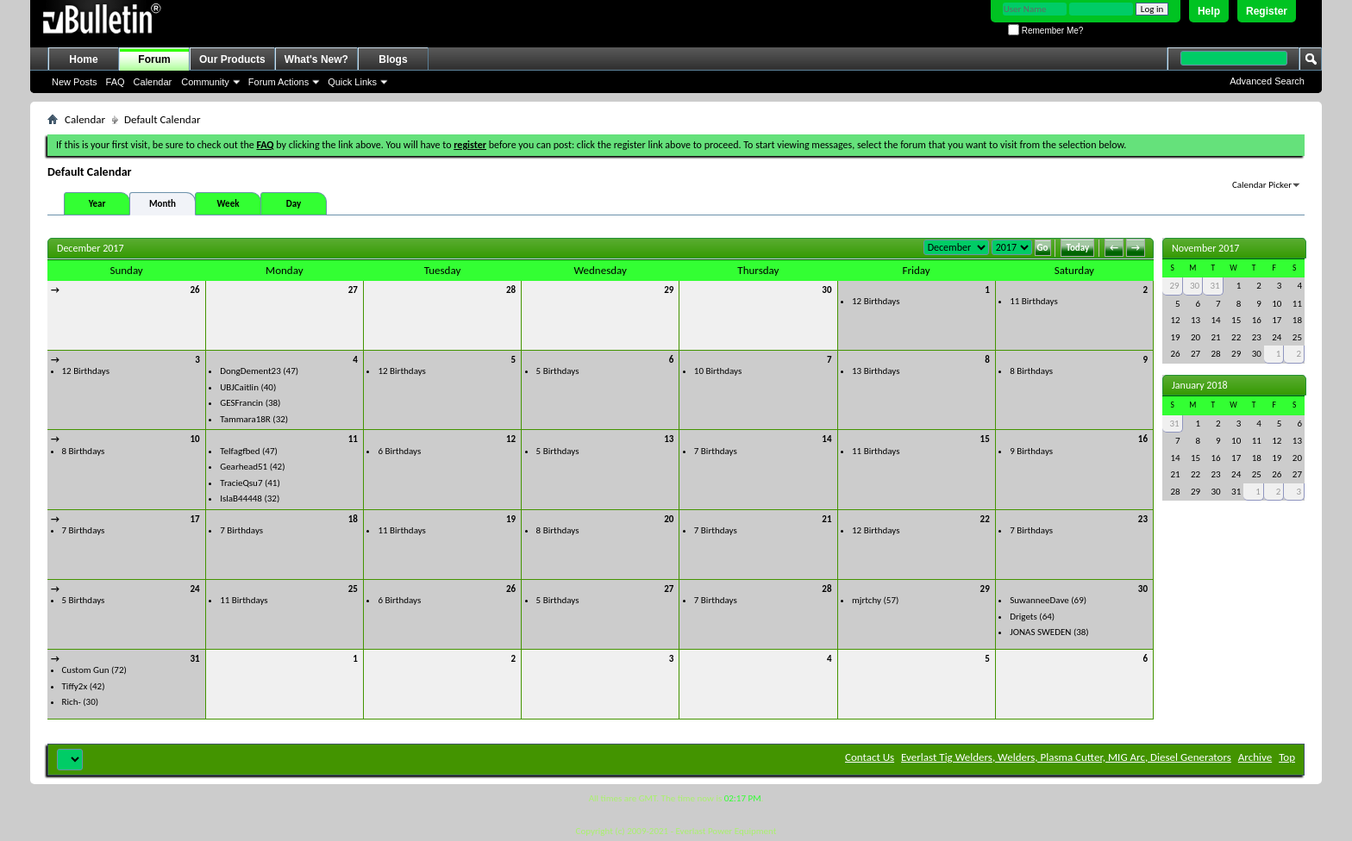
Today (1077, 247)
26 (195, 290)
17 (195, 519)
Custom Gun (86, 670)
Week (228, 203)
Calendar (153, 82)
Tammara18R (245, 419)
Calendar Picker (1262, 184)
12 (511, 439)
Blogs (393, 59)
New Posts (74, 82)
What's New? (316, 59)
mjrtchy (866, 600)
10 (195, 439)
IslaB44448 (241, 498)
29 (668, 290)
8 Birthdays (1031, 371)
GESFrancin (241, 402)
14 (826, 439)
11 (353, 439)
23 (1143, 519)
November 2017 (1205, 248)
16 (1143, 439)
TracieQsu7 (241, 483)
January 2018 (1200, 385)
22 (985, 519)
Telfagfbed (240, 451)
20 (668, 519)
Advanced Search (1267, 81)
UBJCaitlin (239, 387)
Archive (1255, 757)
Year (97, 203)
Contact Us (869, 757)
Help (1209, 11)
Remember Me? (1045, 30)
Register (1266, 11)
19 (511, 519)
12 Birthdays (875, 301)
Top (1287, 757)
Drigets (1023, 616)
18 (353, 519)
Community (205, 82)
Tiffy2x (75, 686)
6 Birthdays (399, 451)
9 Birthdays (1031, 451)
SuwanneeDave (1039, 600)
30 (826, 290)
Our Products (232, 59)
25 (353, 589)
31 (195, 658)
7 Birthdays (715, 451)
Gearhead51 (243, 466)
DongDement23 (250, 371)
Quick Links (352, 82)
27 (353, 290)
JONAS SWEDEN (1040, 632)
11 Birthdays (1033, 301)
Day (293, 203)
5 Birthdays (557, 371)
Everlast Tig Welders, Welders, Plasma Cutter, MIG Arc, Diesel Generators (1066, 757)
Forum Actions (278, 82)
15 (985, 439)
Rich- (71, 701)
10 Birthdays (718, 371)
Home (83, 59)
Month (162, 203)
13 (668, 439)
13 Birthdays (875, 371)
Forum (154, 59)
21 (826, 519)
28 (511, 290)
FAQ (115, 82)
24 (195, 589)
